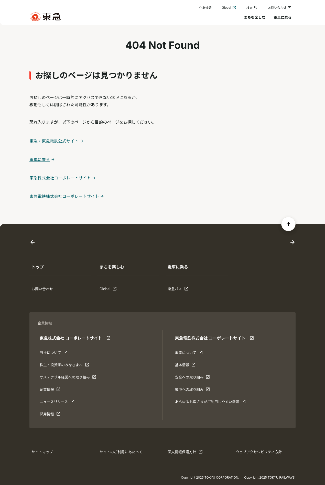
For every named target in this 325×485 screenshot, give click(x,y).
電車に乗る (282, 17)
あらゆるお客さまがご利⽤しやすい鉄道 (210, 402)
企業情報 (205, 8)
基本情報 (191, 366)
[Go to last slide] (32, 242)
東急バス (183, 290)
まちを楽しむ (254, 17)
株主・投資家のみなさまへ (64, 366)
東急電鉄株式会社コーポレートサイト (64, 196)
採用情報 (55, 415)
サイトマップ (42, 452)
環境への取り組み (192, 390)
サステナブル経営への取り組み (67, 378)
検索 (252, 7)
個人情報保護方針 (185, 453)
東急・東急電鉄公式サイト (54, 141)
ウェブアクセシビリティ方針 (259, 452)
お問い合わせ (279, 8)
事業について (191, 353)
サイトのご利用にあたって (121, 452)
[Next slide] (292, 242)
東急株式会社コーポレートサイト (60, 177)
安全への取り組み (192, 378)
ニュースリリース (57, 402)
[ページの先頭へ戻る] (288, 224)
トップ (37, 267)
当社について (55, 353)
